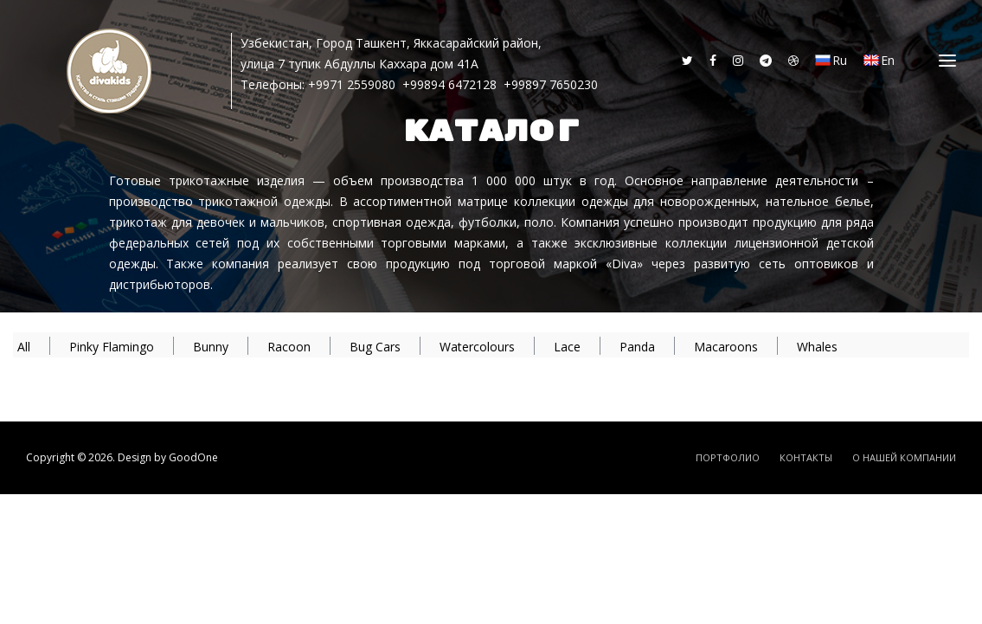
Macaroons (726, 346)
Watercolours (477, 346)
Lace (567, 346)
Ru (831, 60)
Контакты (806, 457)
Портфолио (728, 457)
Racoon (289, 346)
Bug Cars (375, 346)
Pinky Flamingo (111, 346)
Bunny (210, 346)
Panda (637, 346)
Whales (817, 346)
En (879, 60)
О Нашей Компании (904, 457)
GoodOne (193, 457)
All (23, 346)
